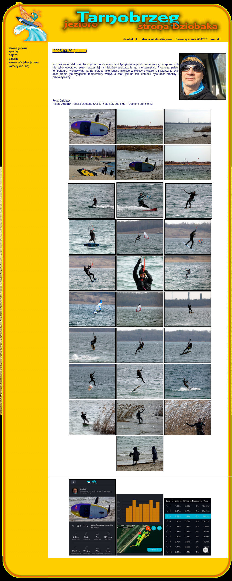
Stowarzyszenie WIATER (192, 39)
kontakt (215, 39)
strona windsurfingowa (157, 39)
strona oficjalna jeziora (24, 62)
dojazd (13, 55)
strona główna (18, 48)
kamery (19, 66)
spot (13, 51)
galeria (13, 58)
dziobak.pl (130, 39)
